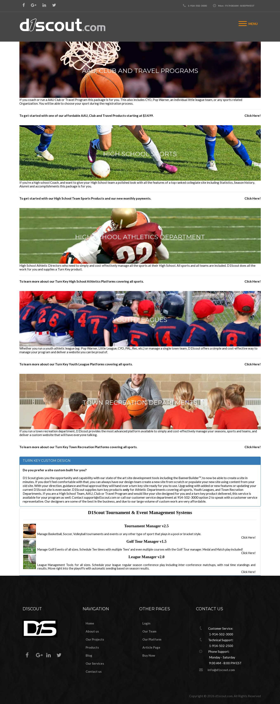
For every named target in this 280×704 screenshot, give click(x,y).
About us (92, 631)
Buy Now (148, 655)
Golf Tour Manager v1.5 (146, 541)
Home (90, 623)
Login (146, 623)
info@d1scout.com (221, 670)
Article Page (151, 647)
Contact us (94, 671)
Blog (89, 655)
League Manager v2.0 (146, 557)
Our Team (149, 631)
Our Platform (151, 639)
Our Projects (95, 639)
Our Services (95, 663)
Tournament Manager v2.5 (146, 526)
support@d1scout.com (100, 497)
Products (92, 647)
